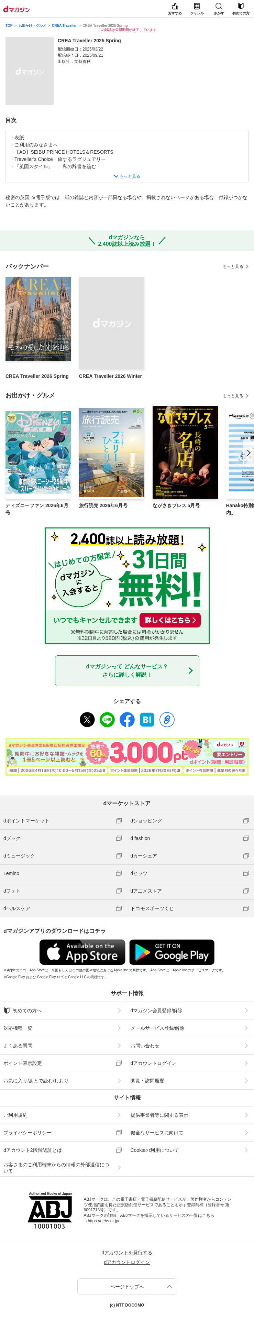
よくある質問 (17, 1045)
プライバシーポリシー (27, 1132)
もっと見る (233, 266)
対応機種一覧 (17, 1028)
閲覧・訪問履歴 (147, 1080)
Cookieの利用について (155, 1150)
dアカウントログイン (154, 1063)
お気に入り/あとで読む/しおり (36, 1080)
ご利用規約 (15, 1115)
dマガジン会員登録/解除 (157, 1010)
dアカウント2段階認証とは (32, 1150)
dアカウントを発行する (127, 1252)
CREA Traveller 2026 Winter (110, 376)
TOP (8, 26)
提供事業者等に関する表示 (159, 1115)
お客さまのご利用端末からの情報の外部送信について (56, 1167)
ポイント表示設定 (22, 1063)
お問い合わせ (145, 1045)
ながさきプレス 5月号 (176, 505)
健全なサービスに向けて (157, 1132)
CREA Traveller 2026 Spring (37, 376)
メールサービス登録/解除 (158, 1028)
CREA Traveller (64, 26)
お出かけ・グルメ (32, 26)
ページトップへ (127, 1286)
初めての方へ (22, 1010)
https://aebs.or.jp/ (103, 1221)
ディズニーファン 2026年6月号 (36, 509)
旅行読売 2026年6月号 (103, 505)
